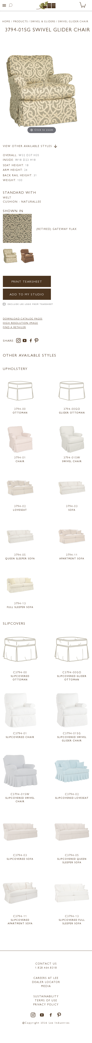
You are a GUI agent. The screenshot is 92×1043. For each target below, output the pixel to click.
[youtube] (25, 341)
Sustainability (46, 996)
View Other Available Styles (30, 146)
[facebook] (31, 341)
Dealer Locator (46, 982)
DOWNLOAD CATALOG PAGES (22, 318)
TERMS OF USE (46, 1000)
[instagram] (19, 341)
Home (6, 21)
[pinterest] (37, 341)
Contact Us (46, 963)
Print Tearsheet (27, 281)
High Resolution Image (20, 323)
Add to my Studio (27, 294)
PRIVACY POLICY (46, 1004)
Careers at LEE (46, 978)
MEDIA (46, 986)
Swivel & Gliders (43, 21)
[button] (4, 5)
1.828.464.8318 (46, 967)
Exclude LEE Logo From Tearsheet (30, 304)
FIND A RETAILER (14, 327)
